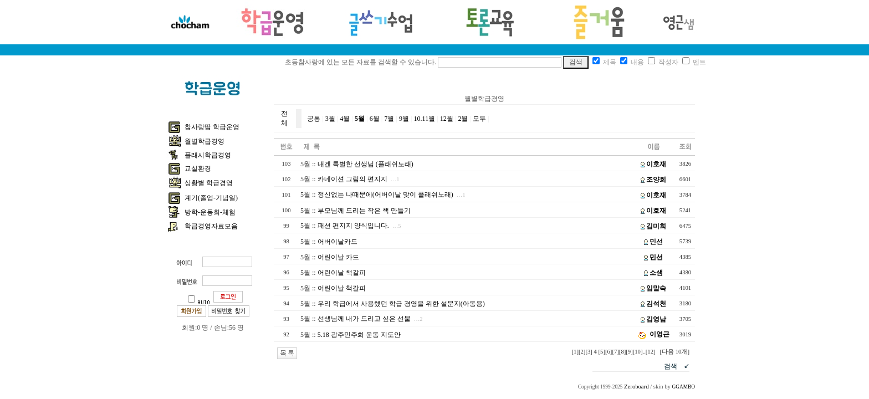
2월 (463, 118)
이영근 (659, 334)
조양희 (656, 179)
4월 (345, 118)
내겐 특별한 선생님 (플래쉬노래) (365, 164)
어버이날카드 (337, 241)
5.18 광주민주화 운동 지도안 (359, 335)
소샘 (656, 273)
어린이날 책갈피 (342, 273)
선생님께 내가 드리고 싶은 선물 (364, 319)
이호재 (656, 164)
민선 (656, 241)
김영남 (656, 319)
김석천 (656, 304)
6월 (375, 118)
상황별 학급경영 (209, 183)
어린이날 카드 (338, 257)
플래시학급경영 (208, 155)
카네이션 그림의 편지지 (352, 179)
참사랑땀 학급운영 (212, 127)
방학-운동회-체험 (210, 212)
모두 (479, 118)
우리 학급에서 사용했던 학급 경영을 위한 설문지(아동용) (401, 304)
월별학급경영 (204, 141)
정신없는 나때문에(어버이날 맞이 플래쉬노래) (385, 194)
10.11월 (425, 118)
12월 (446, 118)
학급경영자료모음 (211, 226)
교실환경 (198, 168)
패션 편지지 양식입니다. (353, 225)
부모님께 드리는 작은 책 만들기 (364, 210)
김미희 (656, 226)
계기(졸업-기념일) (211, 198)
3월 (330, 118)
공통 (313, 118)
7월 (389, 118)
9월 (404, 118)
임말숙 (656, 288)
